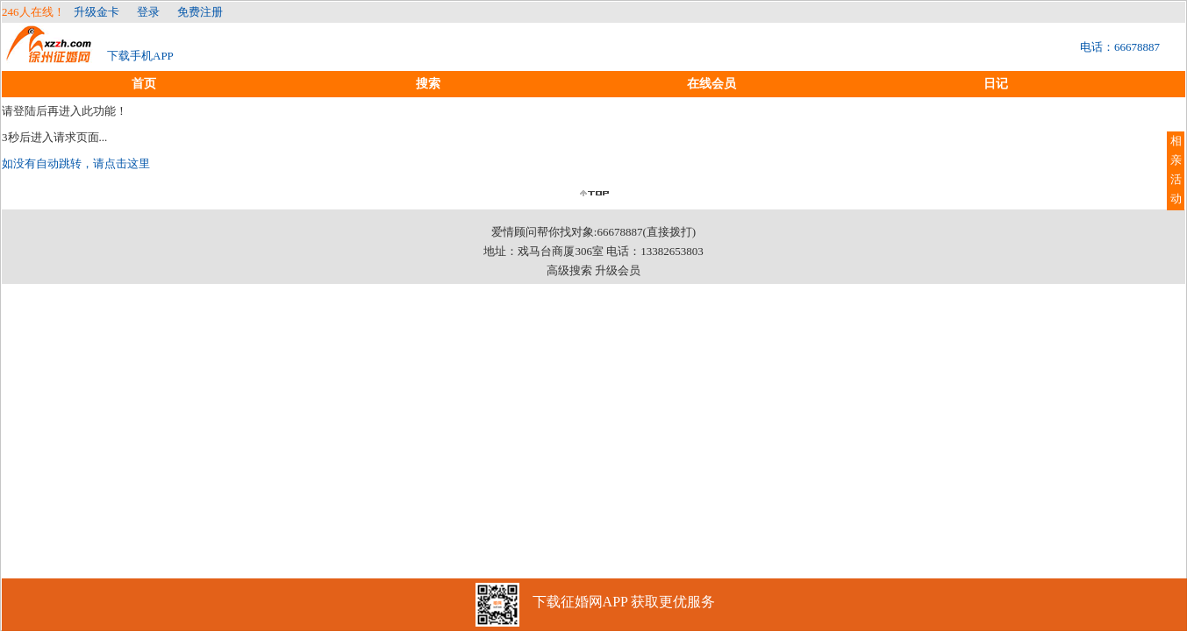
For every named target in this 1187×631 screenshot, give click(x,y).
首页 (144, 83)
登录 (148, 11)
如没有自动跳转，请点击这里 (76, 163)
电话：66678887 (1120, 46)
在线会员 (711, 83)
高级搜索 (569, 270)
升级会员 (617, 270)
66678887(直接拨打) (646, 231)
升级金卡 (96, 11)
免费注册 (200, 11)
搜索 (428, 83)
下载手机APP (140, 55)
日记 (995, 83)
